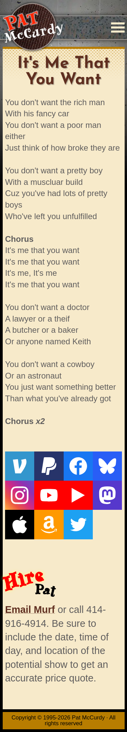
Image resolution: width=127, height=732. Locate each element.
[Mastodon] (107, 495)
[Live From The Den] (78, 495)
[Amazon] (48, 524)
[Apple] (19, 524)
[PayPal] (48, 466)
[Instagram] (19, 495)
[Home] (33, 27)
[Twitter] (78, 524)
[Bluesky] (107, 466)
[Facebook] (78, 466)
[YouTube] (48, 495)
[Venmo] (19, 466)
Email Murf (30, 609)
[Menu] (118, 27)
